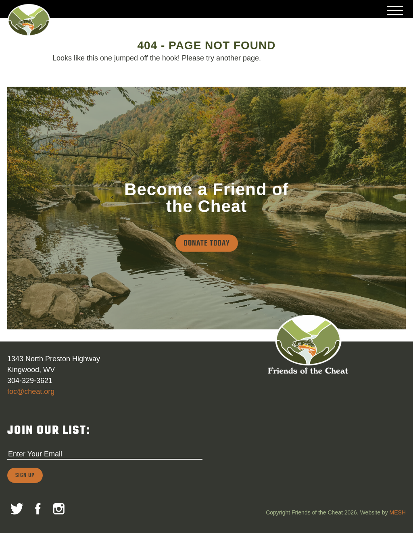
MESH (398, 512)
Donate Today (207, 243)
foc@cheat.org (30, 391)
